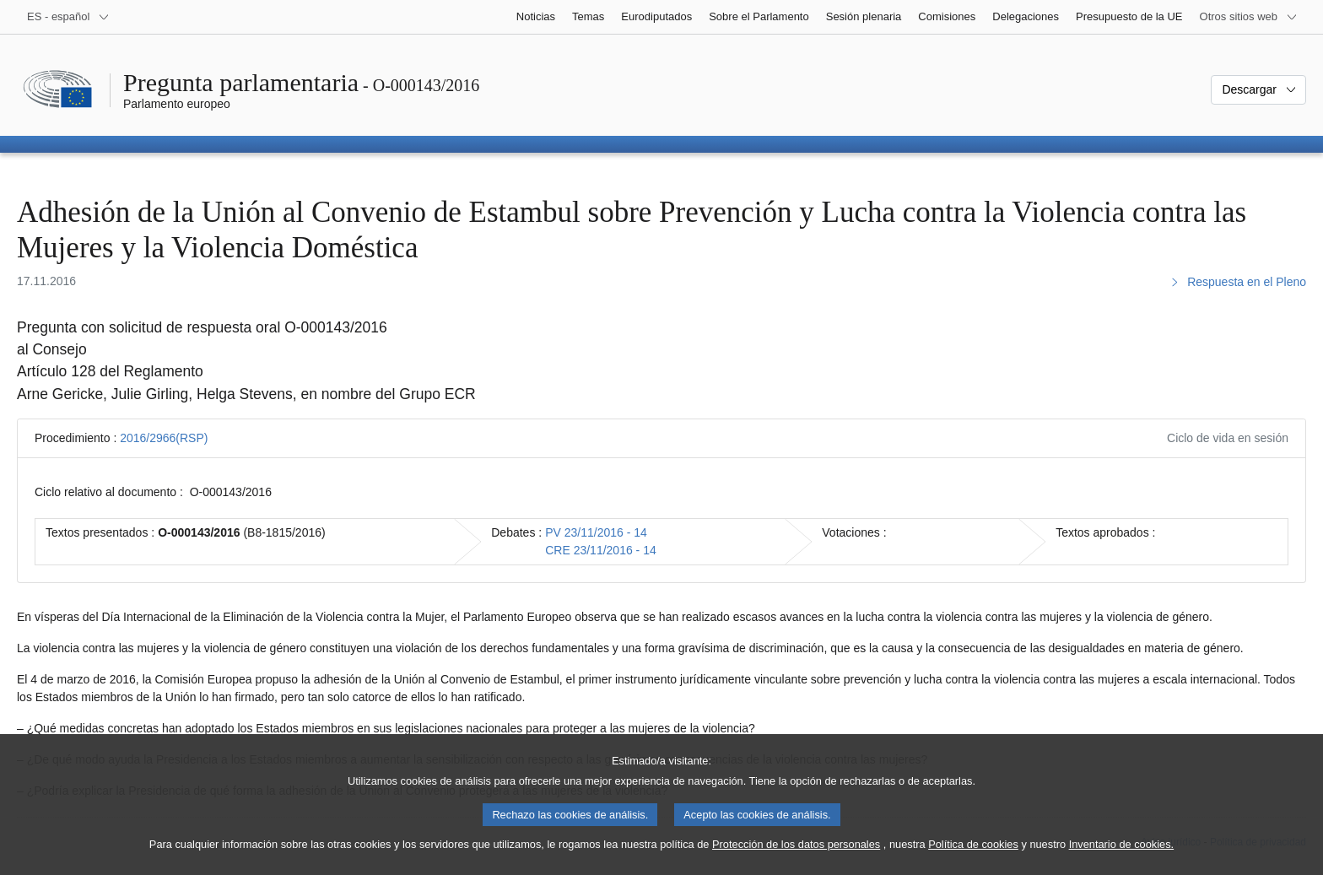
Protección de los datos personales (796, 860)
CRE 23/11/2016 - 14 (600, 550)
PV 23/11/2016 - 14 (596, 532)
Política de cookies (973, 860)
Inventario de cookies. (1121, 860)
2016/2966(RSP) (164, 438)
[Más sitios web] (1248, 17)
